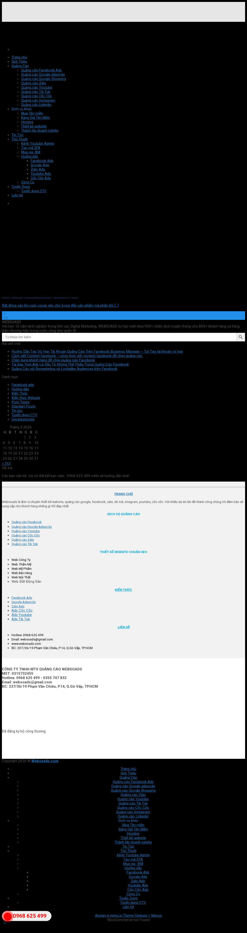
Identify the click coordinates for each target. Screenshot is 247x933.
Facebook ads (22, 385)
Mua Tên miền (32, 113)
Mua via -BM (30, 152)
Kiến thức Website (25, 398)
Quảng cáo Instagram (38, 100)
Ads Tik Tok (20, 619)
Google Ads (138, 877)
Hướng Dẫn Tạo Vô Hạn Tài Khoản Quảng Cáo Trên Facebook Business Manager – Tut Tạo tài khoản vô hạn (97, 351)
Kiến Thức (19, 393)
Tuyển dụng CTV (24, 415)
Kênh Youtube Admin (37, 143)
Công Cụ (133, 894)
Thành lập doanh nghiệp (39, 130)
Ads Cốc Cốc (22, 610)
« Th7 (6, 463)
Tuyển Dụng (128, 898)
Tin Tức (17, 135)
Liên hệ (128, 907)
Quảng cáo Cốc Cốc (36, 96)
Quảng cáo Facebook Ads (41, 70)
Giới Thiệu (19, 61)
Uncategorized (22, 419)
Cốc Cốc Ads (137, 889)
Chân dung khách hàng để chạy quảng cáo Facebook (53, 360)
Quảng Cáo (20, 66)
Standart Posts (23, 406)
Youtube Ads (138, 885)
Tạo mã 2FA (30, 148)
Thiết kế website (34, 126)
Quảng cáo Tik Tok (35, 92)
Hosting (27, 122)
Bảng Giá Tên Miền (35, 117)
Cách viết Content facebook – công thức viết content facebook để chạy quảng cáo (76, 356)
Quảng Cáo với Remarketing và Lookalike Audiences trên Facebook (64, 369)
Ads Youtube (21, 615)
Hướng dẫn (29, 156)
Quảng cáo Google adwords (43, 74)
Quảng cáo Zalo (33, 83)
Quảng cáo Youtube (36, 87)
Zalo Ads (138, 881)
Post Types (20, 402)
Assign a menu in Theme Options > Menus (128, 915)
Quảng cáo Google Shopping (43, 79)
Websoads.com (44, 761)
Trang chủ (19, 57)
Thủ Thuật (19, 139)
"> (7, 919)
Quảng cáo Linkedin (36, 105)
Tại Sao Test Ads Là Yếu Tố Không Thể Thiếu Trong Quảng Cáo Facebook (70, 364)
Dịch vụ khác (21, 109)
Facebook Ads (137, 872)
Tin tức (16, 411)
